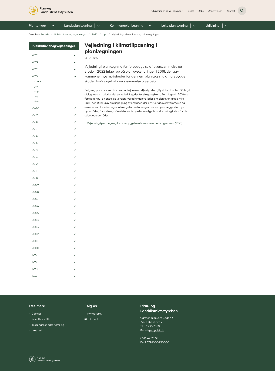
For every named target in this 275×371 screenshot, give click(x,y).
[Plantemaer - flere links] (52, 25)
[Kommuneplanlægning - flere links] (149, 25)
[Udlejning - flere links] (225, 25)
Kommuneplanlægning (126, 25)
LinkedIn (94, 319)
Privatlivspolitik (41, 319)
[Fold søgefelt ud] (242, 10)
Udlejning (213, 25)
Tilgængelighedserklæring (48, 324)
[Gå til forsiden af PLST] (51, 11)
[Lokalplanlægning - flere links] (193, 25)
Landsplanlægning (78, 25)
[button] (74, 55)
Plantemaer (37, 25)
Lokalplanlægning (174, 25)
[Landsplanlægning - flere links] (98, 25)
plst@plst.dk (156, 330)
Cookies (36, 313)
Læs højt (37, 330)
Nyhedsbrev (94, 313)
